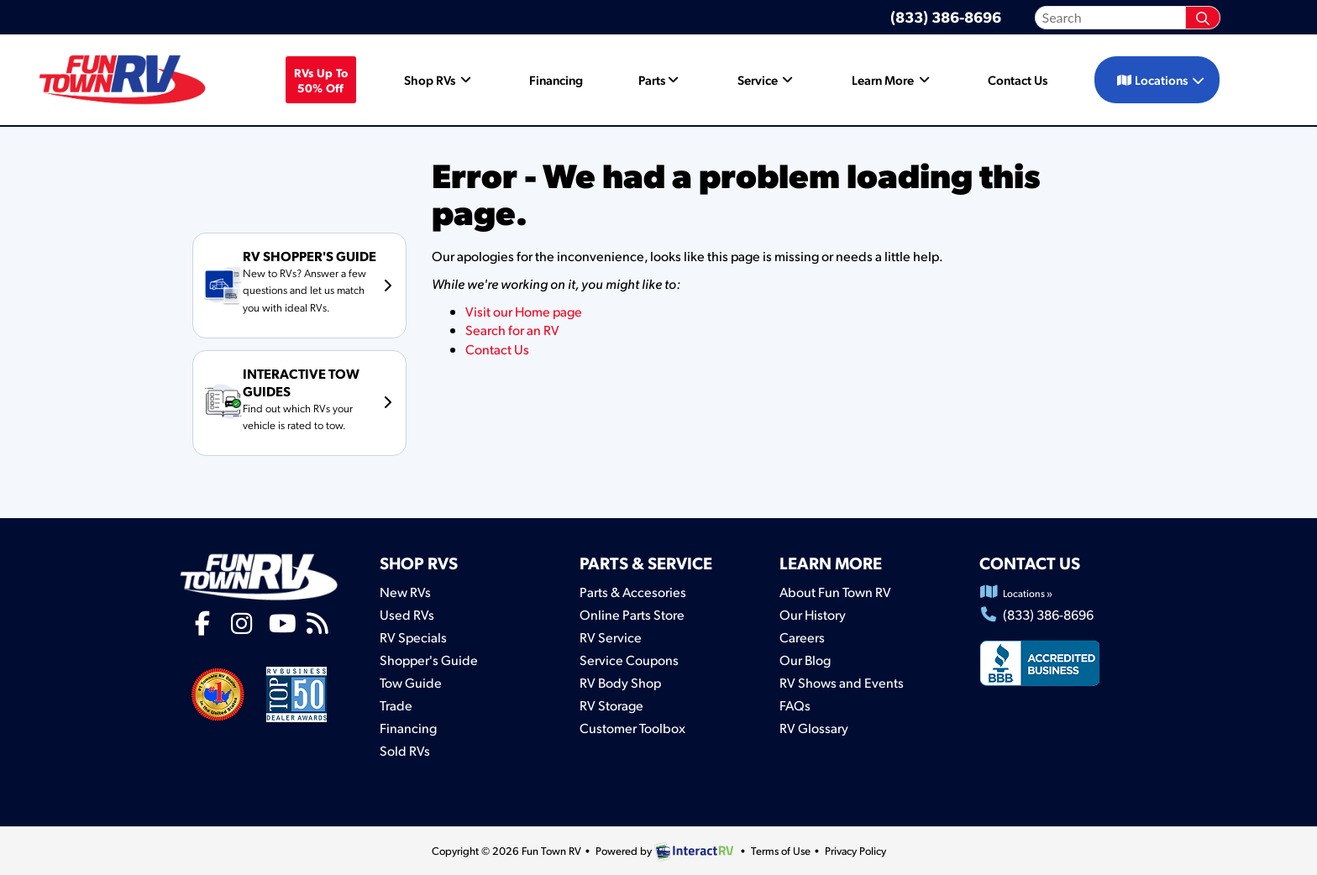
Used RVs (407, 614)
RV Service (611, 637)
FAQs (795, 705)
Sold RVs (405, 750)
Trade (396, 705)
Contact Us (1017, 79)
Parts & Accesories (633, 591)
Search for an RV (512, 329)
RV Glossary (813, 727)
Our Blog (805, 659)
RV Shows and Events (841, 682)
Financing (556, 79)
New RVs (405, 591)
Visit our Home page (523, 311)
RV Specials (413, 637)
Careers (802, 637)
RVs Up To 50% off (321, 80)
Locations (1161, 79)
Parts (659, 79)
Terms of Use (781, 850)
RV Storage (611, 705)
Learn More (892, 79)
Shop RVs (439, 79)
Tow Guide (411, 682)
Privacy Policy (855, 850)
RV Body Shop (620, 682)
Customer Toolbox (632, 727)
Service (766, 79)
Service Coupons (629, 659)
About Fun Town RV (835, 591)
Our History (812, 614)
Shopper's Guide (429, 659)
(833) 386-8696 (945, 16)
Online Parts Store (632, 614)
